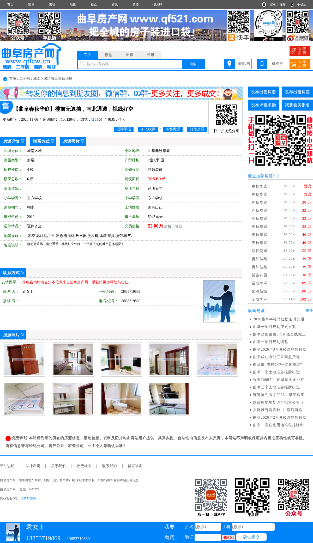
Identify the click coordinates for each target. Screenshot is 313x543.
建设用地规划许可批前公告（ (278, 402)
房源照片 (71, 141)
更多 (309, 310)
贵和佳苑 (259, 259)
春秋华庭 (259, 186)
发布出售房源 (263, 92)
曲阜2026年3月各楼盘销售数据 (279, 349)
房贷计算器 (173, 226)
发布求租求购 (263, 105)
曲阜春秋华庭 (62, 79)
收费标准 (84, 466)
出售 (31, 4)
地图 (73, 4)
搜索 (193, 64)
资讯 (115, 4)
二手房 (24, 79)
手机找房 (275, 64)
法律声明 (33, 466)
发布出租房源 (297, 92)
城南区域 (40, 79)
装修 (136, 4)
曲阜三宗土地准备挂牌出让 (276, 387)
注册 (283, 4)
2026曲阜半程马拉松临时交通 (278, 319)
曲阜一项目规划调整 (270, 342)
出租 (52, 4)
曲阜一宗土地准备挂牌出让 (276, 372)
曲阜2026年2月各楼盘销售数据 (279, 417)
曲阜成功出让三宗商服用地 (276, 357)
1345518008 (28, 498)
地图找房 (243, 64)
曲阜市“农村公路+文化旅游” (277, 365)
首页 (10, 4)
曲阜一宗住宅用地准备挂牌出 (278, 425)
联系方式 (41, 141)
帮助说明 (7, 466)
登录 (273, 4)
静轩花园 (259, 251)
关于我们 (58, 466)
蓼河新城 (259, 291)
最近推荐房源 (260, 176)
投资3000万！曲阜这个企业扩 (278, 380)
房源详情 (11, 141)
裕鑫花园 (259, 275)
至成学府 (259, 283)
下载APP (156, 4)
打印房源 (197, 129)
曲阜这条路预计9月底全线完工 (279, 334)
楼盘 (94, 4)
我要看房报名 (297, 105)
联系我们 (109, 466)
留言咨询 (135, 466)
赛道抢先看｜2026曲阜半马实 (278, 395)
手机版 (301, 4)
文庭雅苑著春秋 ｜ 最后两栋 (277, 410)
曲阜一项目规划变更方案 (274, 327)
